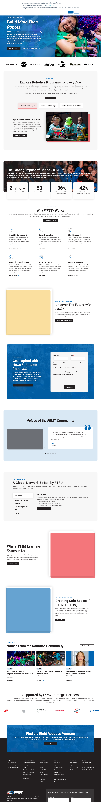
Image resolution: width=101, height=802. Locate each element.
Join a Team (71, 248)
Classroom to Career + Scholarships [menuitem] (28, 732)
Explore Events (13, 541)
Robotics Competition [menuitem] (13, 722)
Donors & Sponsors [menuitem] (44, 717)
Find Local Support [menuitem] (74, 722)
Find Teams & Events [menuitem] (86, 717)
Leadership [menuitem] (56, 724)
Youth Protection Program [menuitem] (29, 727)
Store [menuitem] (42, 734)
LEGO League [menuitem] (11, 717)
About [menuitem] (57, 717)
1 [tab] (45, 438)
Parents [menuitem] (41, 722)
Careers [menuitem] (56, 732)
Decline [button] (76, 12)
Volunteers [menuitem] (42, 720)
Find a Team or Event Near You (30, 48)
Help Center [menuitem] (72, 724)
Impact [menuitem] (55, 720)
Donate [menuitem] (83, 720)
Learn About (14, 248)
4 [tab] (53, 438)
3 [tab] (50, 438)
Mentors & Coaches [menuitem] (44, 729)
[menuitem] (60, 722)
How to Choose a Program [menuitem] (29, 717)
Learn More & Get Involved (64, 312)
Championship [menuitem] (27, 735)
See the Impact (50, 220)
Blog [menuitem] (71, 720)
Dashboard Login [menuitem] (87, 724)
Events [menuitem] (24, 722)
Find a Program (50, 98)
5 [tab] (55, 438)
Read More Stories (87, 600)
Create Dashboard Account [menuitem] (88, 722)
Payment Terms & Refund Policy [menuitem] (52, 793)
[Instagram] (8, 767)
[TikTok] (11, 767)
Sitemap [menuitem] (80, 793)
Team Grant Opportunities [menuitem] (29, 724)
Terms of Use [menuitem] (30, 793)
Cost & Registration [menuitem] (27, 720)
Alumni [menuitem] (41, 732)
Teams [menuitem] (41, 727)
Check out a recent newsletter (23, 370)
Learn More (42, 248)
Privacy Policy (50, 5)
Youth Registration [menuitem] (27, 729)
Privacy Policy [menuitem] (22, 793)
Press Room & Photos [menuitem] (59, 729)
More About (14, 48)
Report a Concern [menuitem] (65, 793)
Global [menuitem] (42, 736)
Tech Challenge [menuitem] (12, 720)
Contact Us (9, 762)
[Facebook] (14, 767)
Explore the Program (20, 135)
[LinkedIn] (17, 767)
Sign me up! (69, 372)
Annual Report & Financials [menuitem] (60, 734)
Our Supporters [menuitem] (57, 727)
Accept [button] (70, 12)
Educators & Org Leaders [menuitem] (45, 724)
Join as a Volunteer (44, 493)
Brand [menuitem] (55, 736)
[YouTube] (20, 767)
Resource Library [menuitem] (73, 717)
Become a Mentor (73, 275)
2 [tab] (48, 438)
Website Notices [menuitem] (38, 793)
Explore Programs (50, 698)
